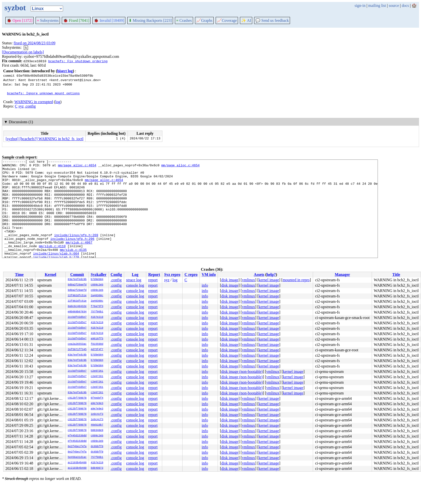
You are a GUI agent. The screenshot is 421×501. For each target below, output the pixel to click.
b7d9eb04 (97, 279)
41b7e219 (97, 317)
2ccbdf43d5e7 (77, 317)
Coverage (227, 20)
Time (19, 274)
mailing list (377, 5)
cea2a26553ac (77, 344)
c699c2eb (97, 285)
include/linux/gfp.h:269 (76, 250)
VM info (209, 274)
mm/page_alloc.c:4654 (77, 166)
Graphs (204, 20)
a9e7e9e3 (97, 403)
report (153, 280)
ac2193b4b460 (77, 462)
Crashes (184, 20)
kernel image (269, 280)
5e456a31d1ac (77, 457)
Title (396, 274)
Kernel (50, 274)
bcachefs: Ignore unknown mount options (43, 93)
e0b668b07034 (77, 312)
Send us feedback (272, 20)
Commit (77, 274)
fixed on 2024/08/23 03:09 (34, 43)
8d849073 (97, 468)
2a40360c (97, 295)
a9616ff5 (97, 339)
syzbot (15, 7)
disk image (229, 280)
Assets (259, 274)
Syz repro (172, 274)
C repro (190, 274)
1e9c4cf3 (97, 414)
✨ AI (246, 20)
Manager (342, 274)
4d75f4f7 (97, 349)
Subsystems (48, 20)
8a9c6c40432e (77, 306)
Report (154, 274)
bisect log (65, 71)
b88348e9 (97, 430)
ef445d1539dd (77, 436)
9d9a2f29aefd (77, 285)
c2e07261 (97, 371)
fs (26, 47)
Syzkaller (98, 274)
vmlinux (248, 280)
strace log (133, 280)
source (394, 5)
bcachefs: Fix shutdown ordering (77, 61)
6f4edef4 (97, 398)
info (205, 285)
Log (135, 274)
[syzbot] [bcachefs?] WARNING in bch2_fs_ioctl (44, 139)
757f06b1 (97, 312)
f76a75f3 (97, 306)
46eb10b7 (97, 425)
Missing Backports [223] (150, 20)
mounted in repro (296, 280)
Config (116, 274)
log (57, 102)
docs (405, 5)
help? (271, 274)
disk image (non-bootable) (242, 371)
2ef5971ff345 (77, 349)
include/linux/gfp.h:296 (72, 255)
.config (30, 106)
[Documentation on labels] (23, 52)
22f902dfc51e (77, 295)
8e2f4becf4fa (77, 446)
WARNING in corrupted (33, 102)
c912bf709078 (77, 398)
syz (21, 106)
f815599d (97, 344)
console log (135, 285)
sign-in (360, 5)
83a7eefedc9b (77, 279)
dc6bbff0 (97, 446)
